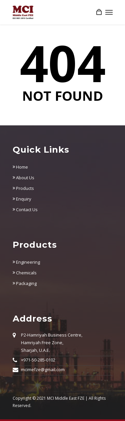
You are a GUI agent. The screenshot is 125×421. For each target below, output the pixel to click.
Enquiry (22, 199)
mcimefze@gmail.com (43, 369)
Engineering (26, 262)
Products (23, 188)
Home (20, 167)
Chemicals (25, 273)
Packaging (25, 283)
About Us (23, 178)
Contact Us (25, 209)
